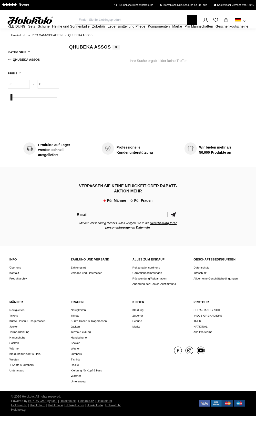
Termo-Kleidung (19, 345)
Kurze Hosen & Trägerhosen (27, 334)
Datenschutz (201, 280)
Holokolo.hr (113, 418)
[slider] (11, 111)
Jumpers (76, 367)
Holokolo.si (55, 418)
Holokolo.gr (19, 423)
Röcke (75, 377)
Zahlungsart (78, 280)
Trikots (13, 328)
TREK (197, 334)
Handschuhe (17, 350)
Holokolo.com (74, 418)
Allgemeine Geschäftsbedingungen (216, 291)
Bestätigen (173, 227)
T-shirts (75, 372)
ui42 (54, 414)
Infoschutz (200, 286)
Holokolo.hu (19, 418)
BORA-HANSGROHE (207, 323)
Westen (14, 372)
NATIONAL (201, 339)
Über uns (15, 280)
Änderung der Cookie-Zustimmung (154, 297)
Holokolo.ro (37, 418)
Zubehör (137, 328)
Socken (14, 356)
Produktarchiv (18, 291)
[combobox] (240, 21)
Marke (136, 339)
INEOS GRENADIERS (208, 328)
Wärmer (14, 361)
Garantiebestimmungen (147, 286)
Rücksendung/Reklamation (149, 291)
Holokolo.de (95, 418)
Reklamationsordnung (146, 280)
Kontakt (14, 286)
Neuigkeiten (16, 323)
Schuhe (137, 334)
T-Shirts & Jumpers (21, 377)
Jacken (13, 339)
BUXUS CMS (37, 414)
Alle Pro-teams (203, 345)
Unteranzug (16, 383)
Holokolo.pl (104, 414)
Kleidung (137, 323)
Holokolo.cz (86, 414)
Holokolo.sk (68, 414)
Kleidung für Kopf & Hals (24, 367)
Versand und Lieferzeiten (86, 286)
